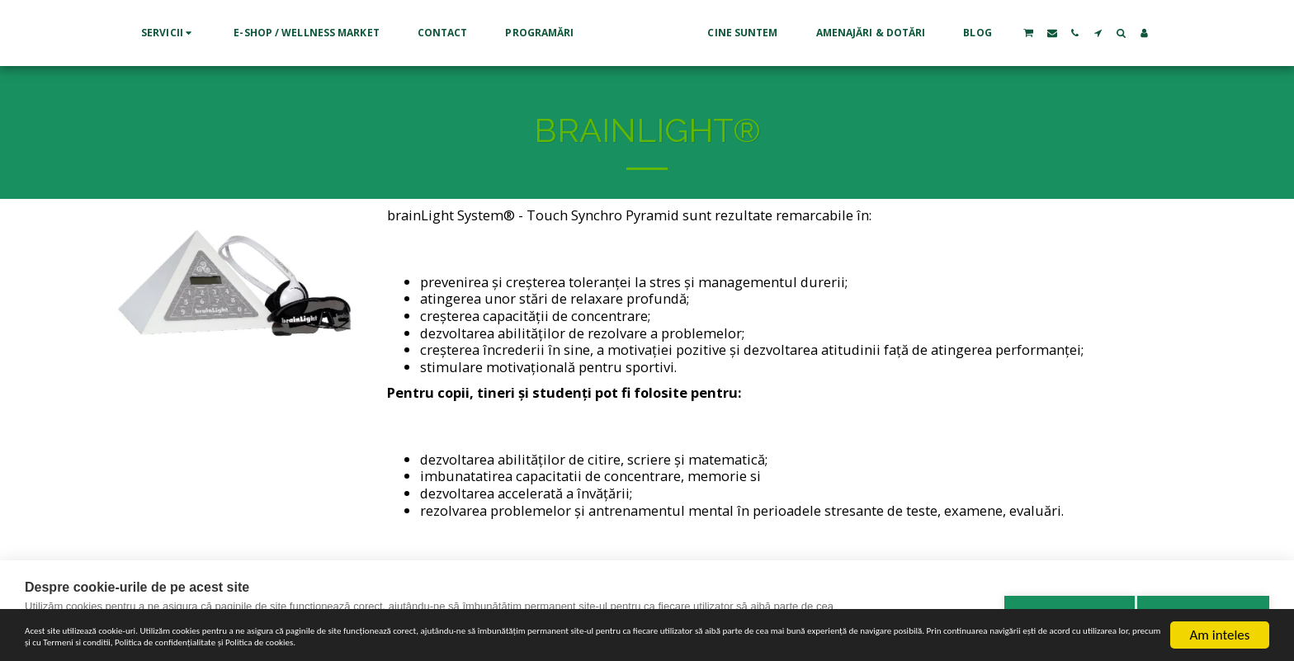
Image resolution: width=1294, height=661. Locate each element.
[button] (106, 33)
